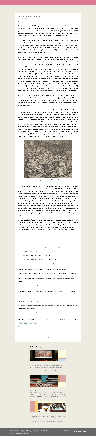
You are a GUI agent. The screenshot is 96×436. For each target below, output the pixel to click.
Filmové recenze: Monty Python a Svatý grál (41, 362)
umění (35, 323)
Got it (84, 432)
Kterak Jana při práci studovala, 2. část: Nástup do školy (43, 387)
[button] (18, 21)
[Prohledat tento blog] (87, 2)
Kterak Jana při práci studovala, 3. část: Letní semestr (43, 413)
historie (20, 323)
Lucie (31, 323)
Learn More (77, 432)
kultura (26, 323)
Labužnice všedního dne (17, 2)
